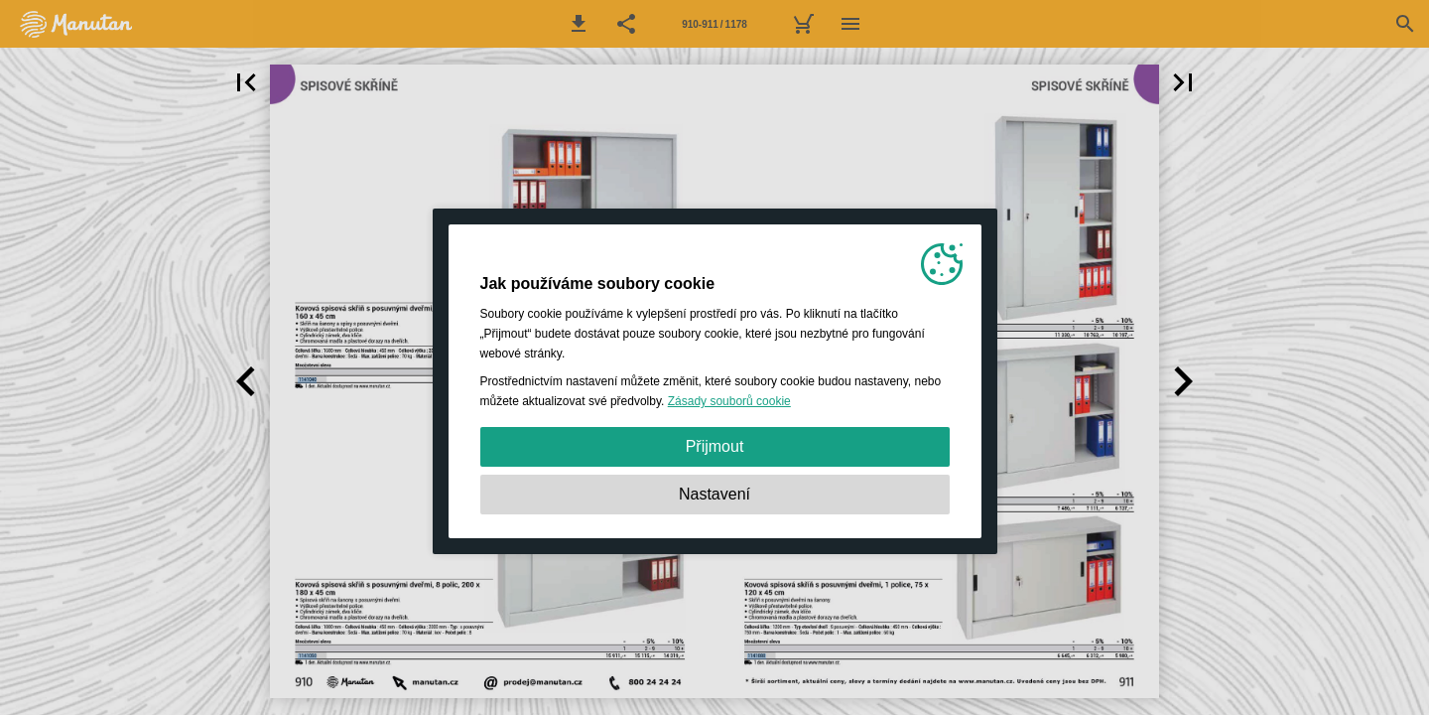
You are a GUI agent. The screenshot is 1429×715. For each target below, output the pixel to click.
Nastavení (714, 494)
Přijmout (715, 446)
